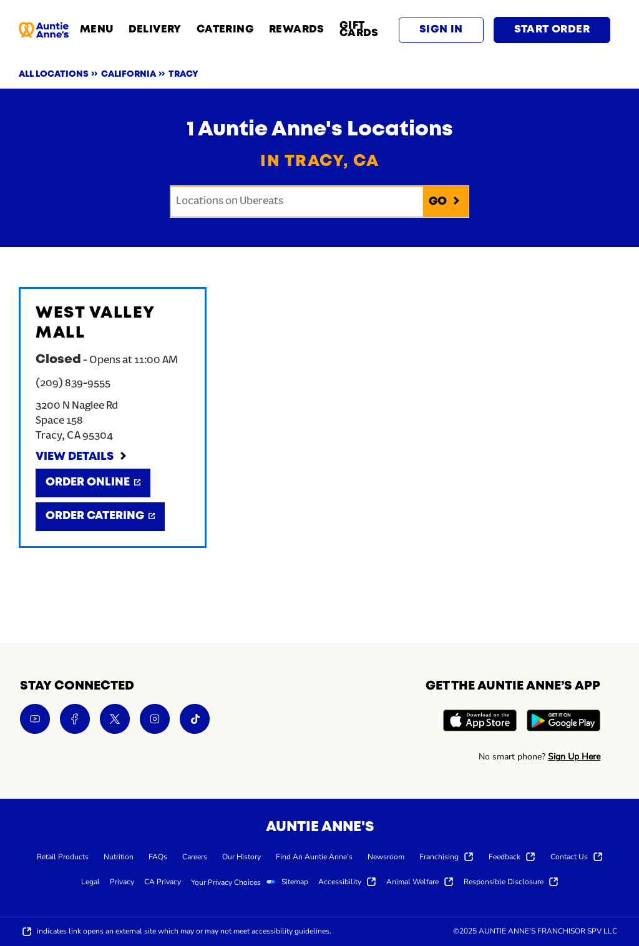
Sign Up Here (574, 757)
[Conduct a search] (297, 202)
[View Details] (82, 457)
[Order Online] (93, 483)
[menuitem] (63, 856)
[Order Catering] (100, 516)
